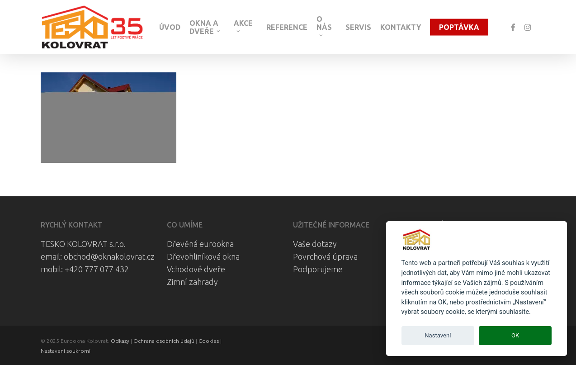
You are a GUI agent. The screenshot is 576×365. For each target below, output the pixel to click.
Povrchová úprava (325, 256)
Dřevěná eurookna (200, 243)
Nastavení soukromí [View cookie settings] (65, 351)
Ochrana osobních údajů (163, 341)
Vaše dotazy (315, 243)
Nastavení (438, 335)
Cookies (208, 341)
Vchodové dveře (196, 269)
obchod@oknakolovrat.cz (109, 256)
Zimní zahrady (192, 281)
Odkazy (120, 341)
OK (515, 335)
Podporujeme (318, 269)
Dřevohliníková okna (203, 256)
